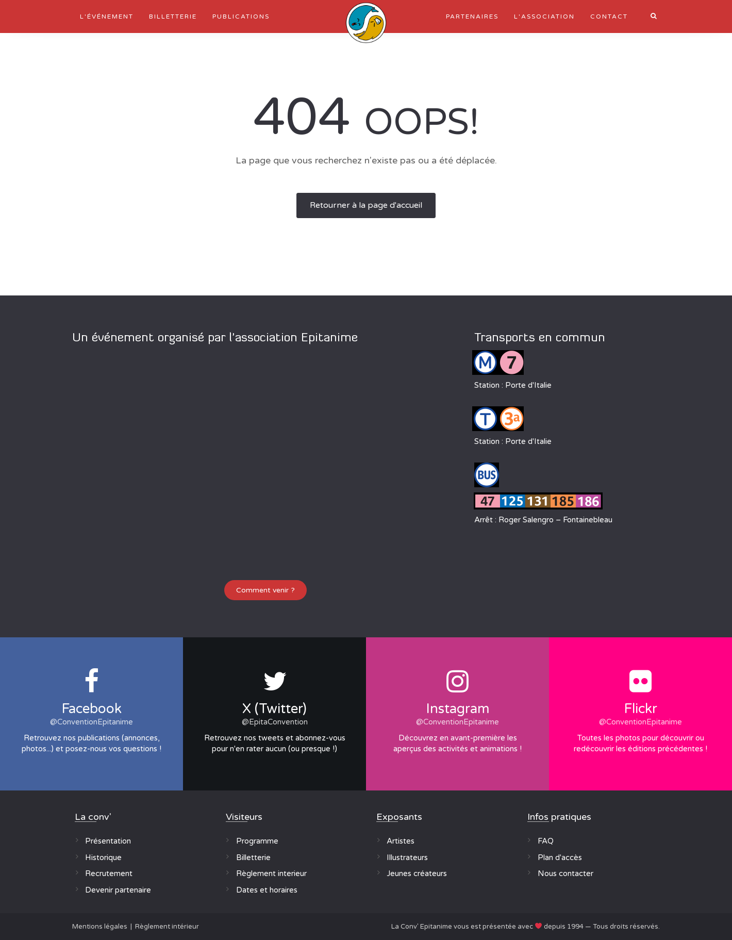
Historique (103, 857)
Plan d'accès (560, 857)
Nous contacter (565, 873)
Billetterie (173, 16)
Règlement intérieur (167, 926)
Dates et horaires (266, 890)
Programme (257, 841)
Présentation (108, 841)
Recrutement (108, 873)
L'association (544, 16)
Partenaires (472, 16)
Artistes (400, 841)
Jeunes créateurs (417, 873)
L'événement (107, 16)
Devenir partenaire (118, 890)
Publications (241, 16)
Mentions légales (99, 926)
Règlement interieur (271, 873)
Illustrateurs (407, 857)
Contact (609, 16)
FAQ (546, 841)
